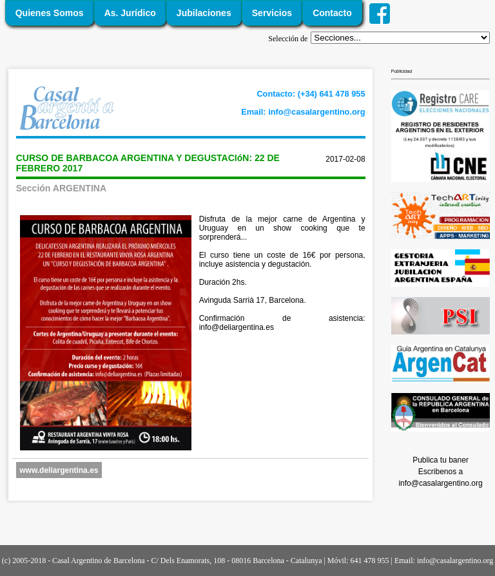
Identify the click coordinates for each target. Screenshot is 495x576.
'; (400, 38)
